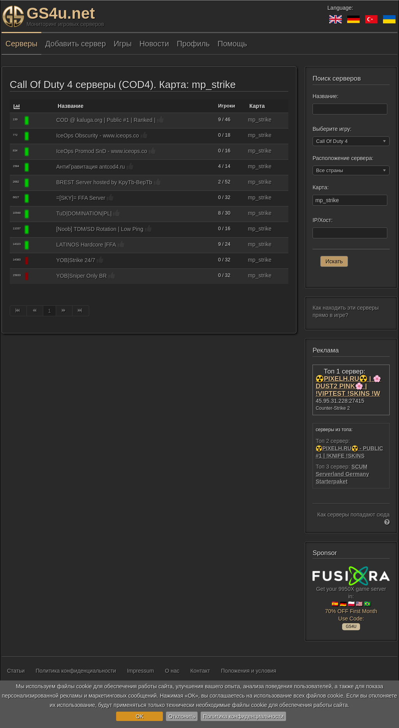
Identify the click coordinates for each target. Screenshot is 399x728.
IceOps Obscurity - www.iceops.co (97, 135)
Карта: (320, 187)
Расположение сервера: (342, 158)
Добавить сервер (75, 43)
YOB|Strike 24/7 (75, 260)
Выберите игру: (331, 129)
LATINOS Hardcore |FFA (86, 244)
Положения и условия (248, 671)
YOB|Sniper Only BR (81, 276)
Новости (154, 43)
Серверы (21, 43)
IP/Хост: (322, 220)
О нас (172, 671)
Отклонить (181, 716)
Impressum (140, 671)
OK (139, 716)
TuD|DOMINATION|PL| (83, 213)
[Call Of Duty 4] (41, 121)
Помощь (232, 43)
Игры (123, 43)
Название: (325, 96)
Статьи (16, 671)
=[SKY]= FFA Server (80, 198)
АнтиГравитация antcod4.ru (90, 167)
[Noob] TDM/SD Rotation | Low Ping (99, 229)
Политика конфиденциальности (243, 716)
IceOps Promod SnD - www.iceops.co (101, 151)
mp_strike (260, 119)
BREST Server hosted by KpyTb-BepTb (104, 182)
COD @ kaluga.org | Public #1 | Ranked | (105, 120)
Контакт (200, 671)
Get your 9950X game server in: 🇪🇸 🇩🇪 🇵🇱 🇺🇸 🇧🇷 (351, 597)
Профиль (193, 43)
